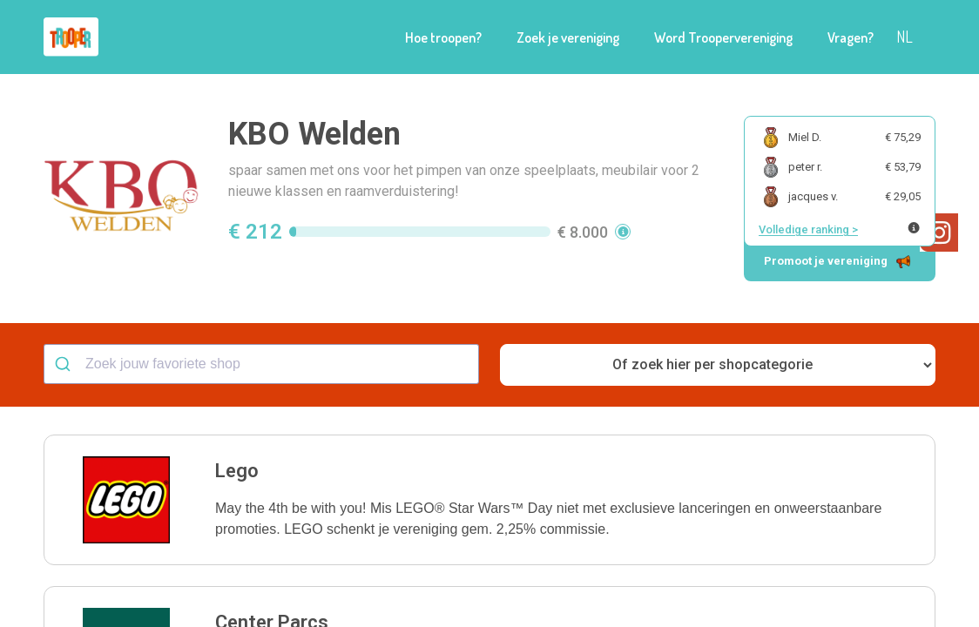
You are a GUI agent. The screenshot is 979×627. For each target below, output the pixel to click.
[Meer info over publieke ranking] (914, 227)
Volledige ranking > (808, 229)
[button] (489, 500)
